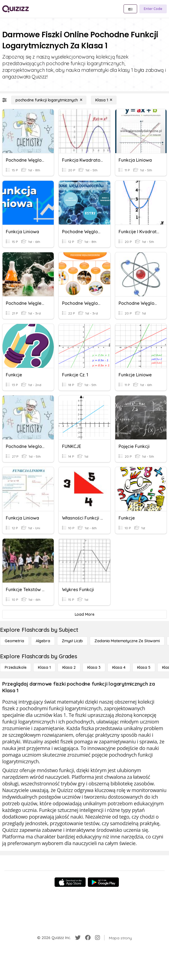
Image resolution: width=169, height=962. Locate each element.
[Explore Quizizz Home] (15, 8)
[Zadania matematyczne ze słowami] (127, 640)
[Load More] (84, 614)
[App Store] (70, 882)
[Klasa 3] (94, 667)
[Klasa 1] (104, 100)
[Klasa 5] (143, 667)
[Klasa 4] (118, 667)
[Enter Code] (153, 8)
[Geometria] (14, 640)
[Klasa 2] (69, 667)
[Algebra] (43, 640)
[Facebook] (88, 937)
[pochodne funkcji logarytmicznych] (48, 100)
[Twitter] (78, 937)
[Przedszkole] (15, 667)
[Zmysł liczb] (72, 640)
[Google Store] (103, 882)
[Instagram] (97, 937)
